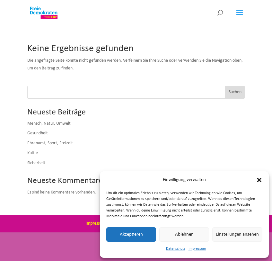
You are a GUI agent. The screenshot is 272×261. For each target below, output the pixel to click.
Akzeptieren (131, 234)
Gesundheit (37, 133)
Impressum (197, 249)
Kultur (32, 153)
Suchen (235, 92)
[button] (259, 180)
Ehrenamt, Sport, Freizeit (50, 143)
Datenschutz (175, 249)
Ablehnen (184, 234)
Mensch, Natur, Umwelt (49, 123)
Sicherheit (36, 163)
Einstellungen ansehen (237, 234)
